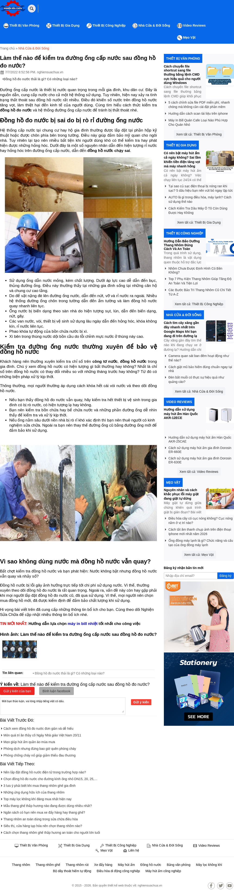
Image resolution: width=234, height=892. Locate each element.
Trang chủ (7, 48)
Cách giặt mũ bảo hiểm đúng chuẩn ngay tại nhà (198, 368)
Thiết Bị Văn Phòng (21, 25)
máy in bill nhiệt (82, 623)
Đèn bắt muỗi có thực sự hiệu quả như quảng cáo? (194, 379)
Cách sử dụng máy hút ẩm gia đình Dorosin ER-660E (198, 449)
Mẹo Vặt (186, 37)
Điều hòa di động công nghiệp (118, 871)
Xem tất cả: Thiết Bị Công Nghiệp (199, 304)
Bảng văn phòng (178, 865)
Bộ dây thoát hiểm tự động (72, 871)
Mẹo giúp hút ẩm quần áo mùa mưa (28, 741)
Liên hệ (131, 851)
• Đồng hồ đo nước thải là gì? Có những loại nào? (69, 673)
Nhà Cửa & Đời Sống (151, 25)
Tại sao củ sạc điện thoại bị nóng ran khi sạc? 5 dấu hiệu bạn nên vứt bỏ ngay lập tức (199, 187)
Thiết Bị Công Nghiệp (106, 25)
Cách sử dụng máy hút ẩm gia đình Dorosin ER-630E (198, 459)
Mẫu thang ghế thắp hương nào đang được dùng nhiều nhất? (46, 805)
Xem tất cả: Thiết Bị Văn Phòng (199, 134)
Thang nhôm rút (77, 865)
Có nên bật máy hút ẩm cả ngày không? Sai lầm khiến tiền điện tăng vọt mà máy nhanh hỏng (182, 159)
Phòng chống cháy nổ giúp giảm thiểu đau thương (38, 754)
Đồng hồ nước (150, 865)
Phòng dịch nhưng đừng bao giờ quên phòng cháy (38, 748)
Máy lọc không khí (209, 865)
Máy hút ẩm (126, 865)
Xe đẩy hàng (103, 865)
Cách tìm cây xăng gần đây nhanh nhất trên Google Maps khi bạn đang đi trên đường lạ (181, 329)
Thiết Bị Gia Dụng (63, 25)
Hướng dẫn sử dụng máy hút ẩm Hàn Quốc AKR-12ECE (181, 414)
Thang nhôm (21, 865)
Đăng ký (225, 576)
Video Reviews (191, 25)
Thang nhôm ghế (48, 865)
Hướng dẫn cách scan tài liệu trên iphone (196, 112)
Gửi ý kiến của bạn (17, 691)
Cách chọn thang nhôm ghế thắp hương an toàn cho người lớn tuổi (50, 831)
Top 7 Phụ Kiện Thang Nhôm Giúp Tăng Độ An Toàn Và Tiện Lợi (198, 280)
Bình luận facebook (56, 691)
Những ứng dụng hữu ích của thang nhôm (33, 791)
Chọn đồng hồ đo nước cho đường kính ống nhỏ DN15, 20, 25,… (49, 778)
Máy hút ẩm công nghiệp (163, 871)
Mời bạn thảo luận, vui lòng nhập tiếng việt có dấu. (62, 706)
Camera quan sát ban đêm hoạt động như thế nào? (197, 357)
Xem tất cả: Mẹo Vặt (199, 555)
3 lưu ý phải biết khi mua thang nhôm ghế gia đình (38, 784)
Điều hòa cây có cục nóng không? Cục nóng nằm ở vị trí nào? (199, 520)
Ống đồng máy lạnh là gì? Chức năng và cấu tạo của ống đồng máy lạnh (199, 542)
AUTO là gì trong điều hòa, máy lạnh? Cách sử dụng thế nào (198, 198)
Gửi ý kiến (141, 702)
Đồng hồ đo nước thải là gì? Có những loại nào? (40, 79)
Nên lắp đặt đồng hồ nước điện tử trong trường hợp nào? (43, 771)
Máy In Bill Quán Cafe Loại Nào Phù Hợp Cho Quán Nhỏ (196, 121)
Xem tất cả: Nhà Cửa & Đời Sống (199, 391)
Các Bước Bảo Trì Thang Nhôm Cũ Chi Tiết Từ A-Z (198, 291)
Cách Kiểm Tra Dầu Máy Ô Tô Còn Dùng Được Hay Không (196, 210)
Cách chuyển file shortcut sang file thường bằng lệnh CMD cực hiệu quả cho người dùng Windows (182, 75)
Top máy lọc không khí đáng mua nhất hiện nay (36, 798)
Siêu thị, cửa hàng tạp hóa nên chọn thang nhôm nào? (41, 825)
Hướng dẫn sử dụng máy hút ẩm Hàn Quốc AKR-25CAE (198, 438)
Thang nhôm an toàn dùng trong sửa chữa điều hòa (39, 818)
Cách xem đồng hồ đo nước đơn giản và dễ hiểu (37, 727)
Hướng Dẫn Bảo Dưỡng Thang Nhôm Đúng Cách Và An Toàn (182, 245)
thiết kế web (116, 885)
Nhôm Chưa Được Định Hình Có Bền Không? (193, 269)
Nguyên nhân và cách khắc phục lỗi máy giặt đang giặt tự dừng (181, 494)
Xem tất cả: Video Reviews (199, 472)
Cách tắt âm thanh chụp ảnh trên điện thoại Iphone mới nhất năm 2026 (198, 531)
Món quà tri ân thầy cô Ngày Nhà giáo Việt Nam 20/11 (41, 734)
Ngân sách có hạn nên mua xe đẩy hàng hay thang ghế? (43, 811)
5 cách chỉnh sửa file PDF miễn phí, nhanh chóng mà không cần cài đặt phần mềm (197, 104)
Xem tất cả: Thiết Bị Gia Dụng (199, 222)
